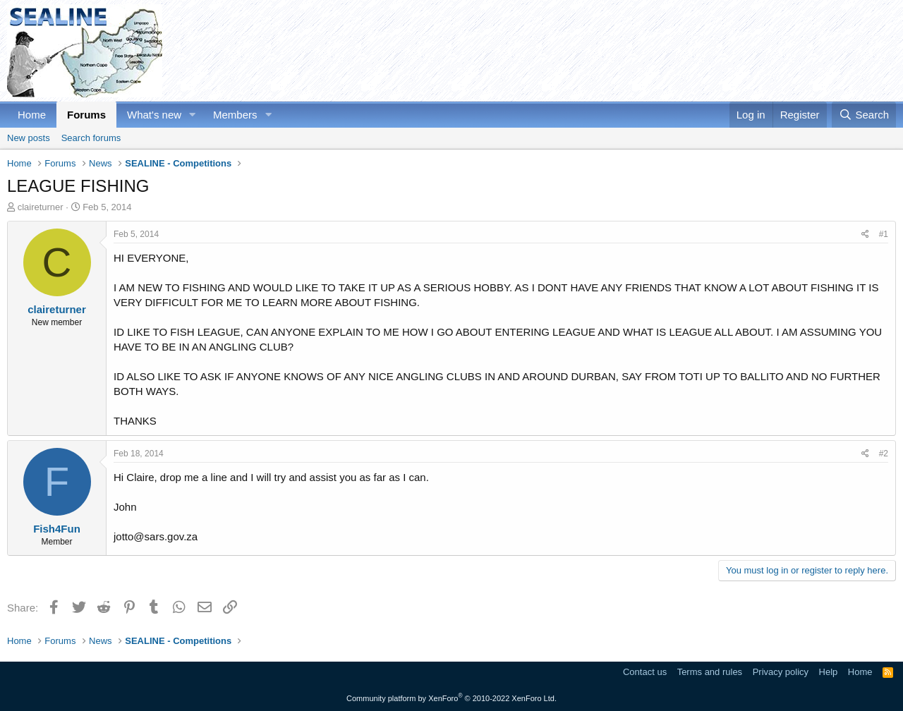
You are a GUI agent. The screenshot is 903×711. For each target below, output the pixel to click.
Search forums (91, 138)
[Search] (864, 115)
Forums (86, 115)
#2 (883, 453)
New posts (28, 138)
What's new (154, 115)
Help (828, 672)
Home (32, 115)
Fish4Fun (56, 529)
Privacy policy (780, 672)
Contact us (645, 672)
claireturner (40, 207)
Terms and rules (709, 672)
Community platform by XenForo (451, 698)
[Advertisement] (639, 51)
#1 (883, 234)
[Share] (865, 234)
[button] (192, 115)
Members (235, 115)
